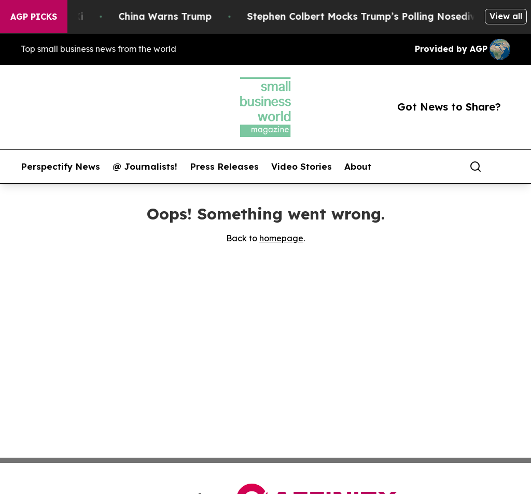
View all (506, 16)
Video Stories (301, 166)
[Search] (475, 167)
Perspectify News (60, 166)
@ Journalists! (145, 166)
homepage (281, 238)
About (357, 166)
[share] (503, 166)
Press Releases (224, 166)
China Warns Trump (171, 16)
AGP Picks (33, 16)
